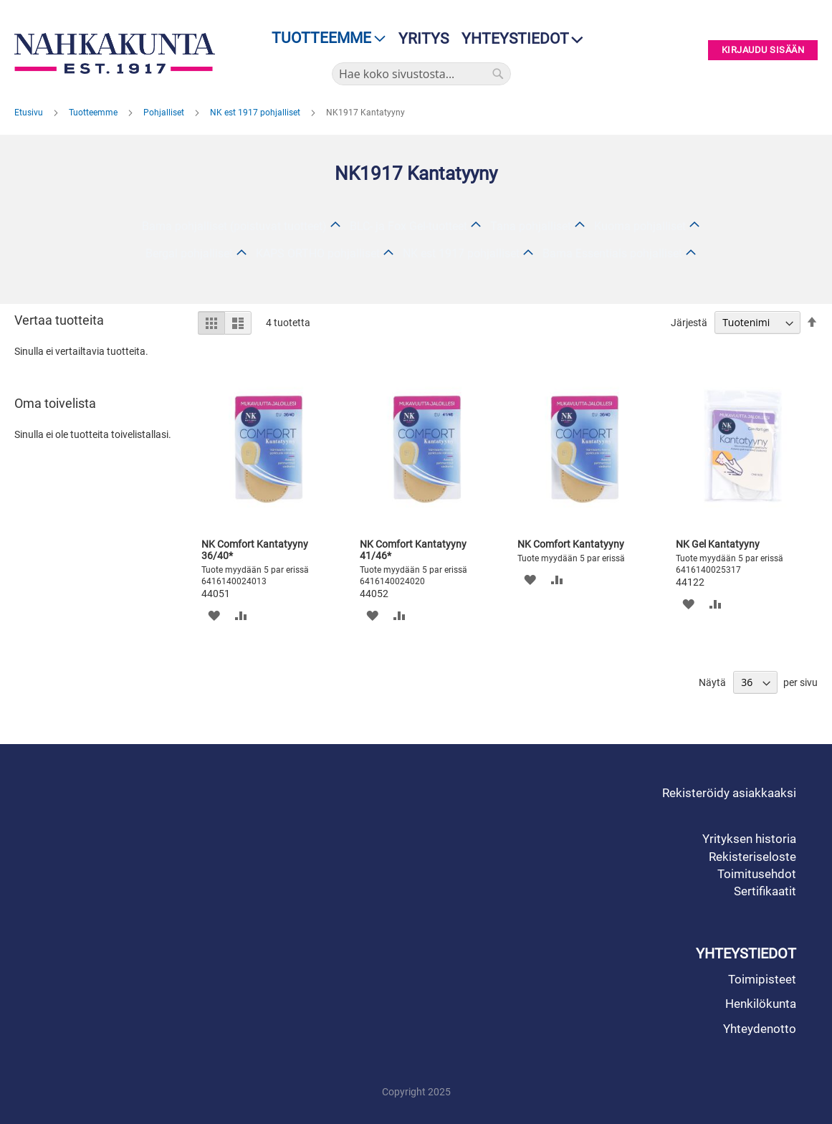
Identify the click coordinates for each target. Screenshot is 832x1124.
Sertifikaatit (765, 891)
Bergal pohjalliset (189, 253)
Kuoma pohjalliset (640, 226)
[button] (213, 615)
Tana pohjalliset (530, 226)
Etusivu (29, 113)
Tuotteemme (94, 113)
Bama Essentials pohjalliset (612, 253)
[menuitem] (324, 38)
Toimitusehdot (756, 874)
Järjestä (689, 322)
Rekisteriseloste (752, 856)
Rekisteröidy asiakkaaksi (729, 793)
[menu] (324, 38)
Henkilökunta (760, 1003)
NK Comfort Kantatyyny (570, 544)
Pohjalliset (164, 113)
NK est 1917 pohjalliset (256, 113)
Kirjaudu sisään (763, 50)
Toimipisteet (762, 979)
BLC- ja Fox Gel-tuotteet (408, 226)
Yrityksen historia (749, 839)
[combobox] (421, 73)
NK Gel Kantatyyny (718, 544)
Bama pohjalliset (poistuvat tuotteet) (234, 226)
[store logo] (114, 53)
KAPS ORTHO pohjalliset (318, 253)
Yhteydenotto (759, 1028)
